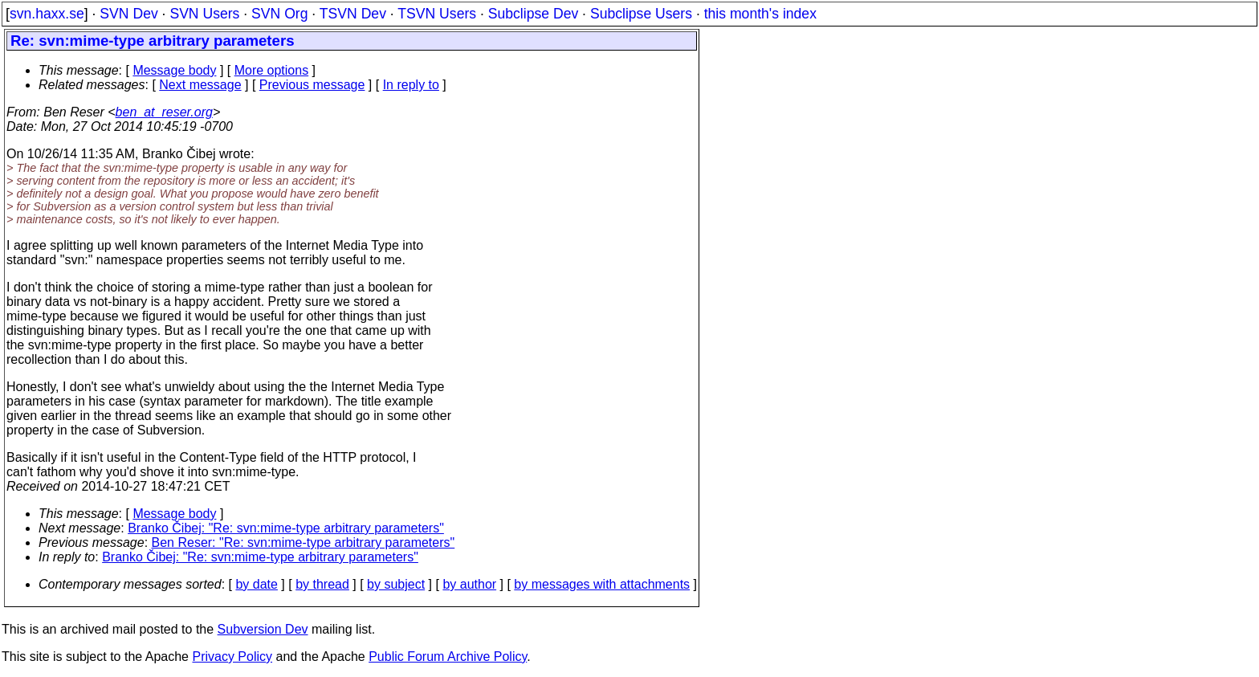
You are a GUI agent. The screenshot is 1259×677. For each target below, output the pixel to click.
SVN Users (204, 14)
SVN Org (279, 14)
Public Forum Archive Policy (448, 656)
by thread (322, 584)
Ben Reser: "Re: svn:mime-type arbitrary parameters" (303, 542)
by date (256, 584)
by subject (396, 584)
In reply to (411, 85)
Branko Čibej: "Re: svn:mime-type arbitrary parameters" (286, 528)
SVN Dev (128, 14)
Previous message (312, 85)
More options (271, 70)
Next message (200, 85)
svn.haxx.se (47, 14)
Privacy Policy (232, 656)
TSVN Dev (353, 14)
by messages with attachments (602, 584)
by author (469, 584)
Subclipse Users (641, 14)
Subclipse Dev (533, 14)
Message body (174, 70)
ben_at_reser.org (164, 112)
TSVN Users (436, 14)
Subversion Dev (263, 629)
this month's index (760, 14)
